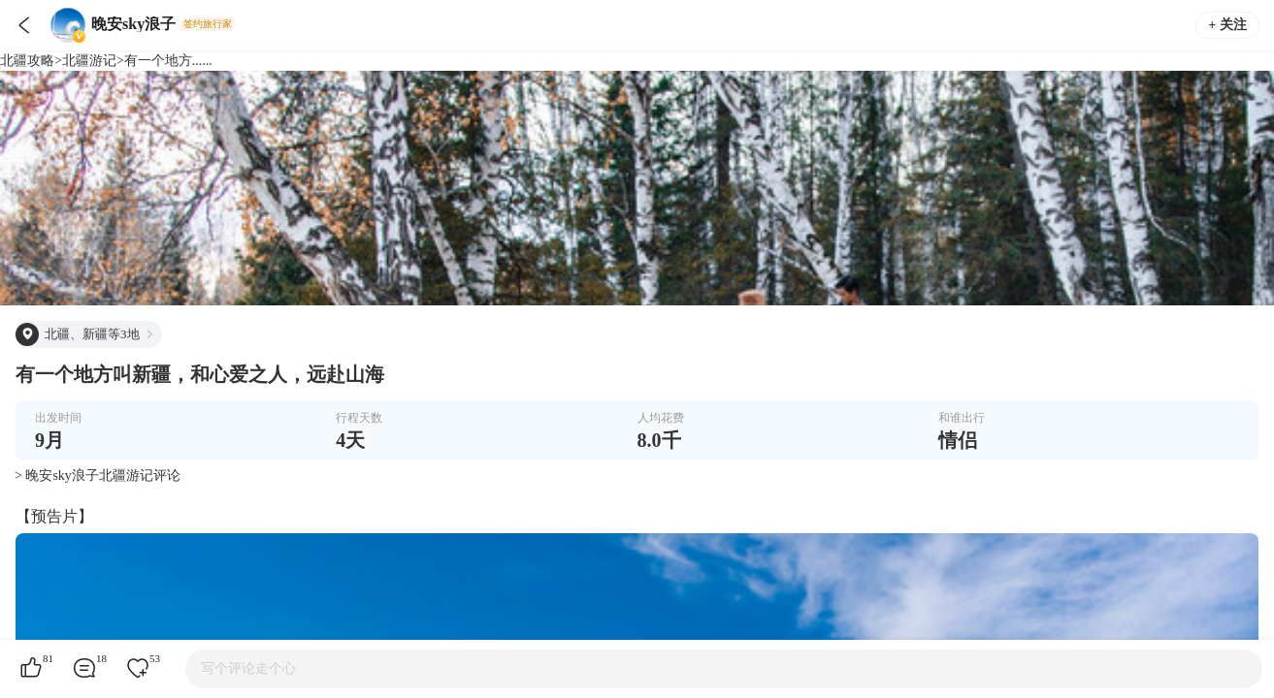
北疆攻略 (27, 60)
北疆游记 (89, 60)
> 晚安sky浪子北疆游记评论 (97, 475)
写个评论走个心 (248, 668)
